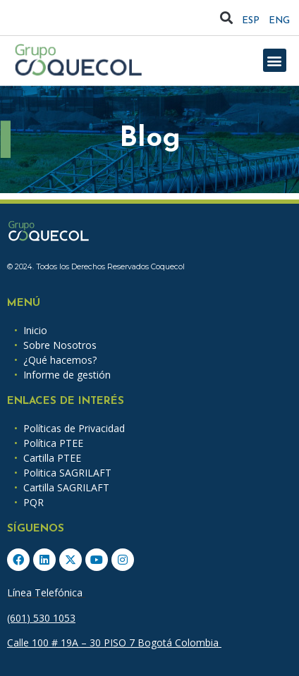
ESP (251, 20)
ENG (279, 20)
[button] (226, 18)
